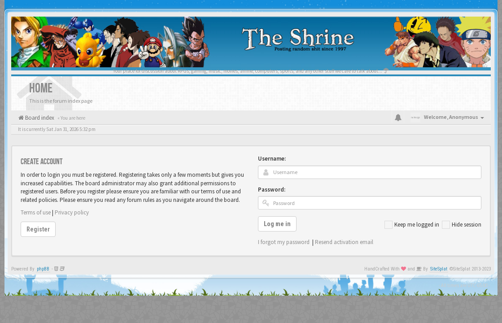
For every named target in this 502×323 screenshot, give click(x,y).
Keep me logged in (411, 225)
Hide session (461, 225)
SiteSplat (438, 269)
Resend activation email (344, 242)
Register (38, 229)
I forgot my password (284, 242)
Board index (39, 118)
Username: (272, 158)
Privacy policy (72, 212)
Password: (271, 189)
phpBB (43, 269)
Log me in (277, 223)
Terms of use (36, 212)
